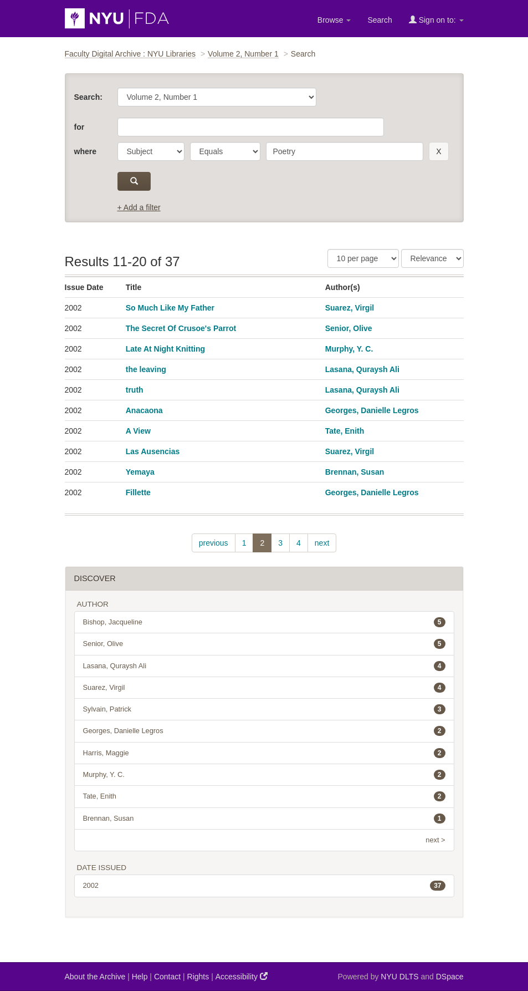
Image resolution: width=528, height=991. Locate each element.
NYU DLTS (399, 976)
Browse (334, 20)
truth (134, 389)
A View (138, 430)
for (79, 127)
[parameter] (150, 151)
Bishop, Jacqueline (264, 622)
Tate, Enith (345, 430)
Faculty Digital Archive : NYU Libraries (130, 53)
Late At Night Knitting (165, 348)
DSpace (450, 976)
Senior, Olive (348, 328)
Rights (198, 976)
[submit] (134, 181)
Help (140, 976)
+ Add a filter (139, 207)
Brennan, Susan (355, 471)
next (322, 542)
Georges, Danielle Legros (372, 410)
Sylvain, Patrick (264, 709)
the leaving (146, 369)
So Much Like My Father (170, 307)
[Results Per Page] (363, 258)
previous (213, 542)
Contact (167, 976)
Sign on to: (436, 19)
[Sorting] (432, 258)
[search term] (345, 151)
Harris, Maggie (264, 753)
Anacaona (144, 410)
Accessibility (242, 976)
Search (379, 20)
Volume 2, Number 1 (243, 53)
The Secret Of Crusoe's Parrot (181, 328)
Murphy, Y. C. (349, 348)
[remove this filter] (438, 151)
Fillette (138, 492)
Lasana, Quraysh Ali (362, 369)
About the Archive (95, 976)
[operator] (225, 151)
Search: (88, 97)
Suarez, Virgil (349, 307)
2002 (264, 886)
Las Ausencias (153, 451)
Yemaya (140, 471)
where (85, 151)
